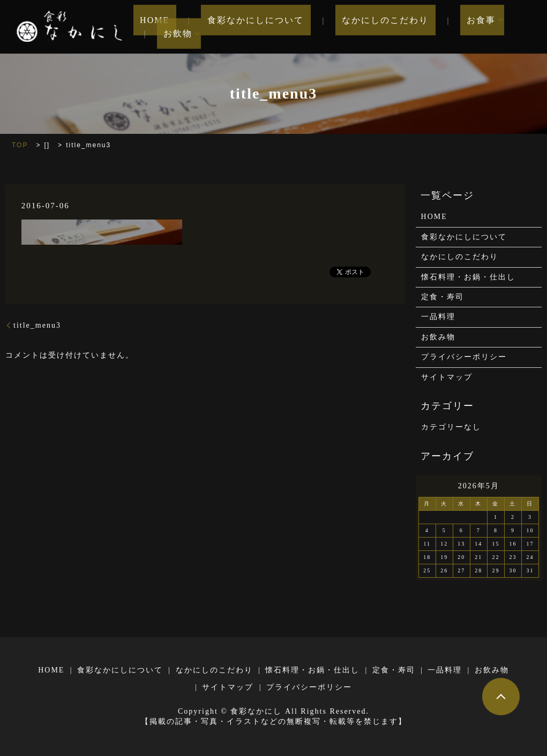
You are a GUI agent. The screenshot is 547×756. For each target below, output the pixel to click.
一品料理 (438, 317)
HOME (159, 27)
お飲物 (507, 27)
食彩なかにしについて (246, 27)
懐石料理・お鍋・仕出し (468, 277)
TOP (20, 145)
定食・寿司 (442, 297)
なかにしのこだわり (362, 27)
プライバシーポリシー (464, 357)
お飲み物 (438, 337)
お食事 (445, 27)
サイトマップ (447, 377)
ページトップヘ (501, 696)
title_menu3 (37, 325)
